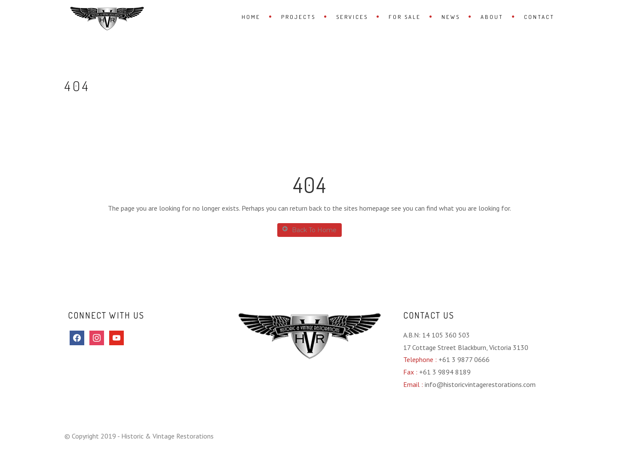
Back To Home (309, 230)
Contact (539, 16)
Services (352, 16)
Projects (298, 16)
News (450, 16)
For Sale (405, 16)
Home (251, 16)
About (492, 16)
